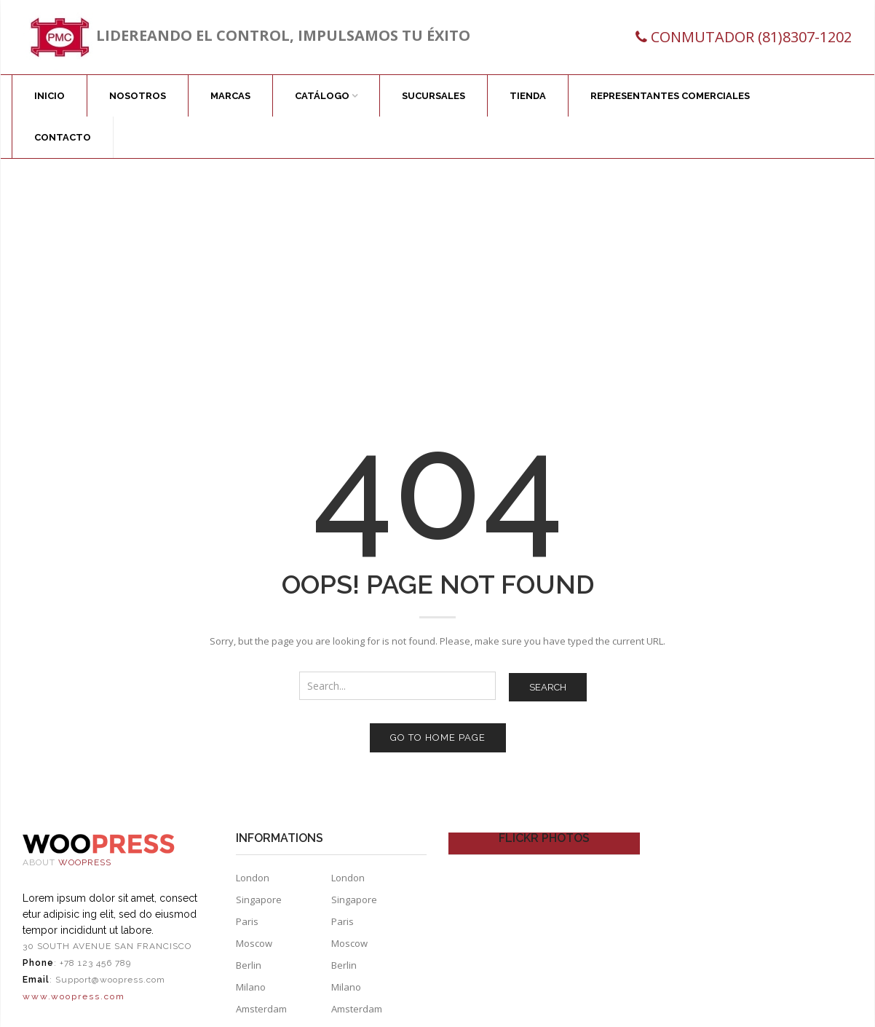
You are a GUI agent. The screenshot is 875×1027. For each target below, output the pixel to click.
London (252, 877)
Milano (251, 986)
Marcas (230, 95)
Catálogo (322, 95)
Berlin (248, 965)
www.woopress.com (74, 996)
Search (547, 687)
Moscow (254, 943)
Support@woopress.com (110, 980)
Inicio (49, 95)
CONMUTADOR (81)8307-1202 (751, 37)
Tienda (528, 95)
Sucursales (433, 95)
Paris (247, 921)
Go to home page (438, 737)
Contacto (62, 137)
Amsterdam (261, 1008)
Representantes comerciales (670, 95)
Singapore (259, 899)
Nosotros (137, 95)
